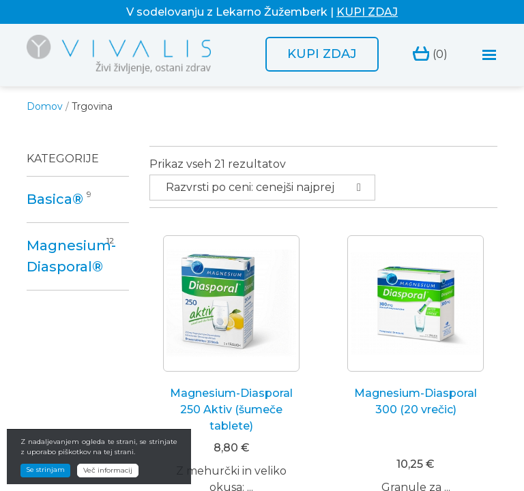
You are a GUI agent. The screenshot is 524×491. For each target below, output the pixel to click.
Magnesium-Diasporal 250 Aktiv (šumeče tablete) (231, 409)
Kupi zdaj (322, 53)
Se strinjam (45, 469)
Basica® (55, 199)
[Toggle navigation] (489, 55)
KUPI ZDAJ (367, 11)
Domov (45, 106)
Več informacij (107, 470)
